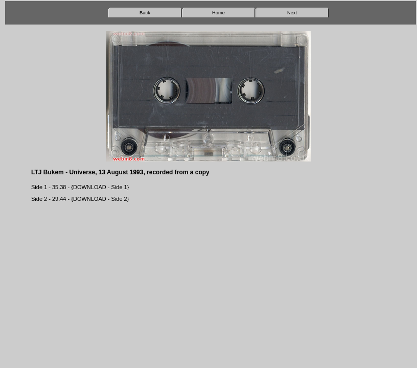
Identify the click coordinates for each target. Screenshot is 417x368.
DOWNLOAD (89, 187)
